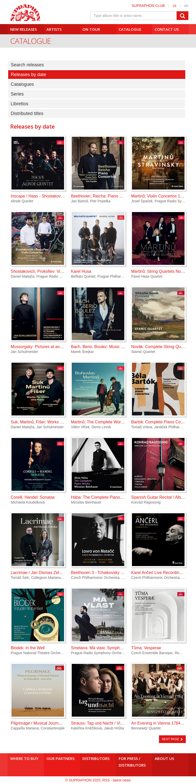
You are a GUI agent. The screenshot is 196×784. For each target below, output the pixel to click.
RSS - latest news (116, 780)
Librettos (19, 103)
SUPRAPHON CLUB (148, 6)
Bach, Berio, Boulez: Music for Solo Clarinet (110, 346)
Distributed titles (27, 113)
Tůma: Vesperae (146, 648)
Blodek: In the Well (28, 648)
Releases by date (28, 74)
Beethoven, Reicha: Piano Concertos (104, 196)
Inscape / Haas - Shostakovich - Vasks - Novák (53, 196)
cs (174, 6)
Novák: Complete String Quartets (161, 346)
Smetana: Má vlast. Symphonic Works (105, 648)
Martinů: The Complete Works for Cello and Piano (116, 422)
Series (17, 94)
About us (164, 758)
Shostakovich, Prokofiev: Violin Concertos (48, 271)
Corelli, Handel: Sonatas (33, 497)
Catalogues (22, 84)
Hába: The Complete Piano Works (102, 497)
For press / (134, 762)
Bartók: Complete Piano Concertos (162, 422)
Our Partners (60, 758)
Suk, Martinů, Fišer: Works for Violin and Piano (53, 422)
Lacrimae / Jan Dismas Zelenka (39, 572)
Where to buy (24, 758)
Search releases (27, 64)
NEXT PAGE (172, 739)
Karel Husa (81, 271)
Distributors (95, 758)
